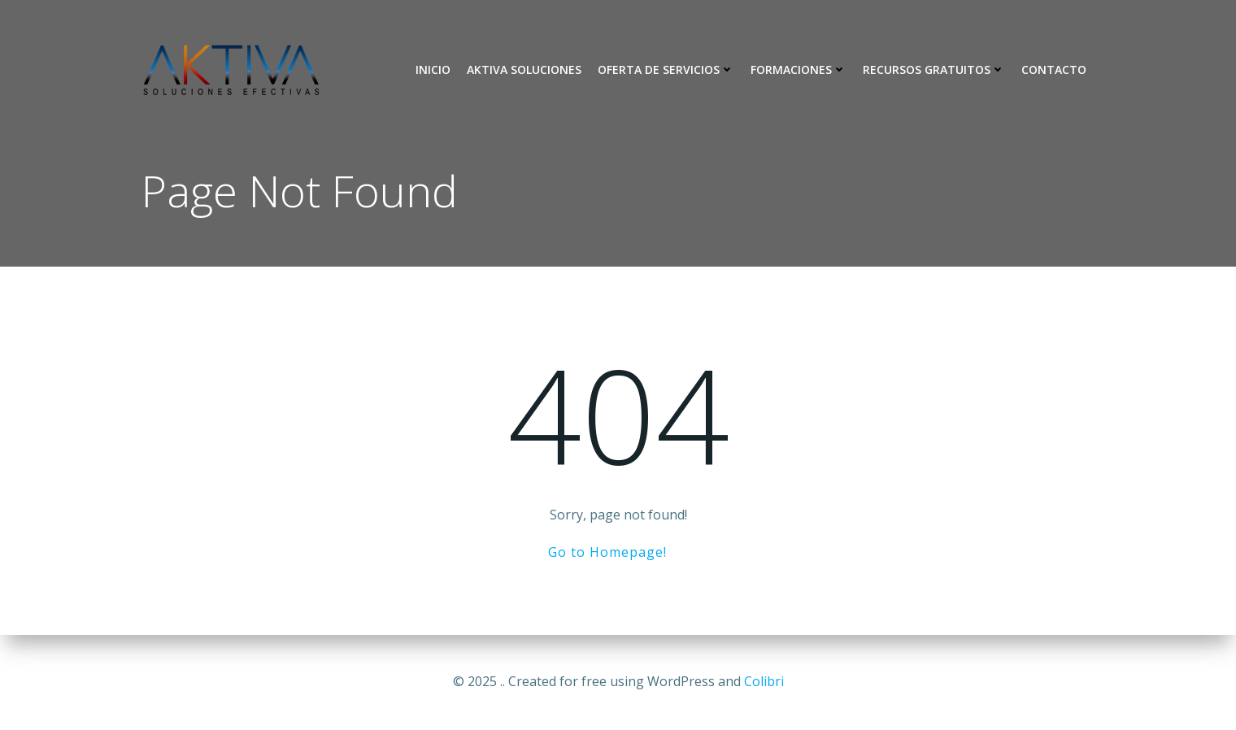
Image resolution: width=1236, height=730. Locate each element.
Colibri (764, 681)
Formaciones (798, 69)
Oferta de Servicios (666, 69)
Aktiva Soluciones (524, 69)
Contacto (1053, 69)
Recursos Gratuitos (934, 69)
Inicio (433, 69)
